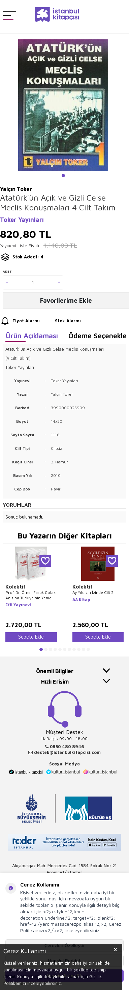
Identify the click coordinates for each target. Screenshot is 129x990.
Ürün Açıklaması (31, 335)
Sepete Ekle (31, 637)
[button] (63, 175)
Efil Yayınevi (18, 604)
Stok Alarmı (61, 321)
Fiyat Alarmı (20, 321)
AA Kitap (81, 599)
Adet (7, 271)
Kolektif (15, 587)
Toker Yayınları (22, 219)
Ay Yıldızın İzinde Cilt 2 (93, 592)
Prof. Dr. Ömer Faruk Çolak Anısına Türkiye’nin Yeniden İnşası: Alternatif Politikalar (30, 595)
